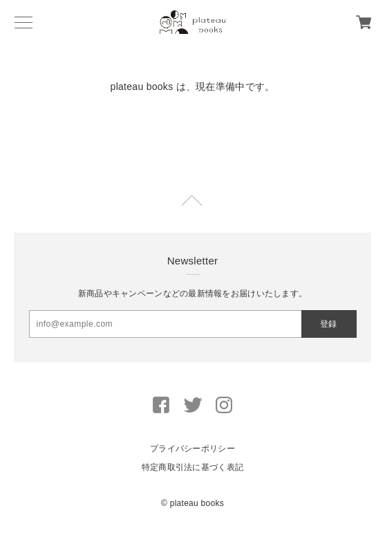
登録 (328, 324)
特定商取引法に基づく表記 (192, 467)
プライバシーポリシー (192, 448)
